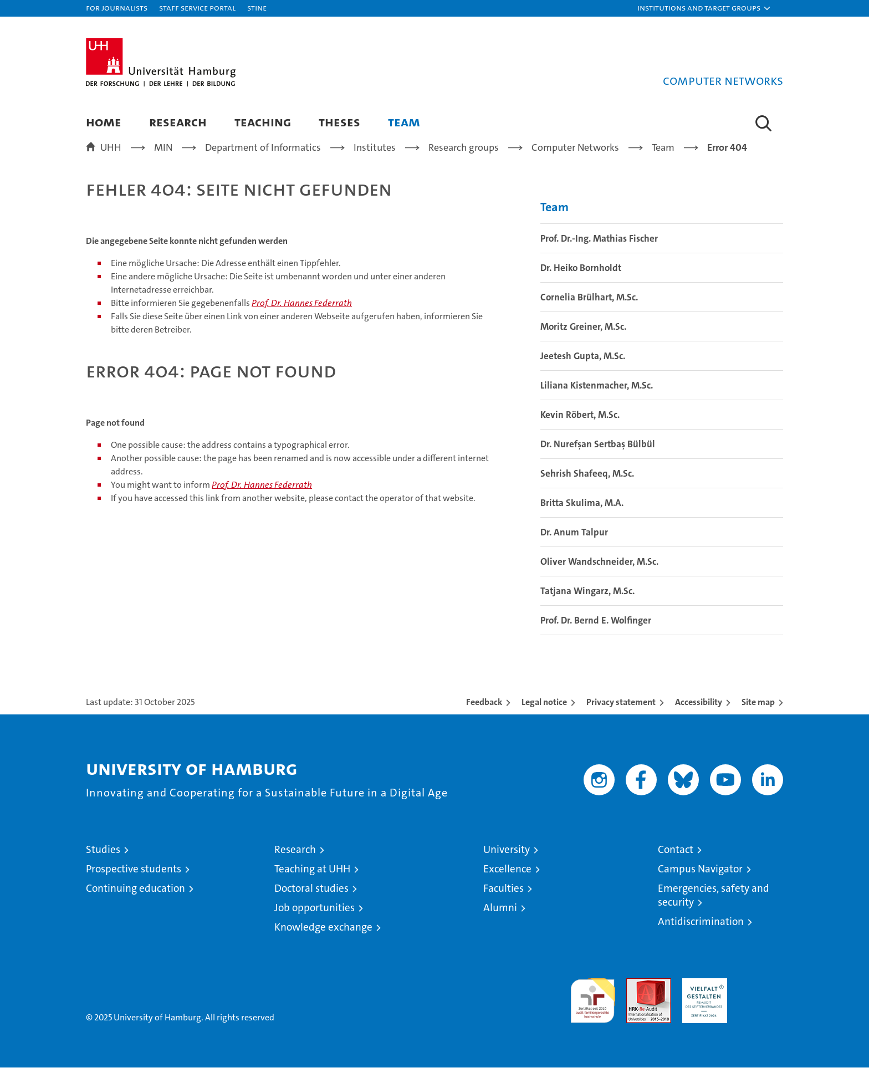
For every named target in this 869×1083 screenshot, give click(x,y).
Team (404, 122)
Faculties (503, 904)
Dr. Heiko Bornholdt (580, 283)
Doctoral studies (311, 904)
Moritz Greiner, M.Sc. (583, 342)
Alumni (500, 923)
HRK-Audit (702, 999)
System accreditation (760, 1005)
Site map (758, 717)
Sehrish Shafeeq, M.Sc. (587, 489)
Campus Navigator (700, 884)
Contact (675, 865)
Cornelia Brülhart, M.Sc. (589, 312)
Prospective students (133, 884)
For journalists (116, 7)
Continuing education (135, 904)
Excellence (507, 884)
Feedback (484, 717)
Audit (636, 999)
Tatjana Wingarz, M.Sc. (587, 606)
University (506, 865)
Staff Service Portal (197, 7)
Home (103, 122)
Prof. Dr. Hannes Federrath (302, 318)
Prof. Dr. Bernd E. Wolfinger (595, 636)
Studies (103, 865)
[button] (704, 8)
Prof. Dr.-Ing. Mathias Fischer (599, 254)
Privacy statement (621, 717)
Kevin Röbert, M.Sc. (580, 430)
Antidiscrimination (701, 937)
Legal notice (544, 717)
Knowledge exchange (323, 942)
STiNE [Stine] (257, 7)
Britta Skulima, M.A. (581, 518)
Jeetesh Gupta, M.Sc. (582, 371)
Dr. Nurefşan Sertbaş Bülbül (597, 459)
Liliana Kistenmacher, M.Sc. (596, 401)
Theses (339, 122)
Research (178, 122)
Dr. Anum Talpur (574, 548)
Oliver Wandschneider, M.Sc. (599, 577)
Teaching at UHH (312, 884)
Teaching (262, 122)
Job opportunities (314, 923)
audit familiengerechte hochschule (592, 1011)
